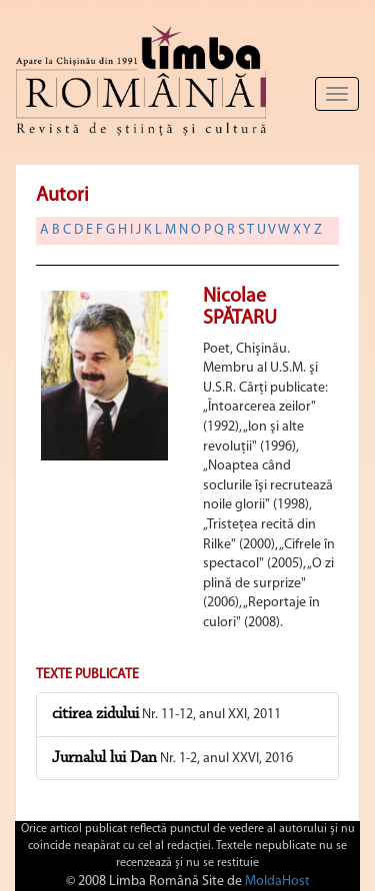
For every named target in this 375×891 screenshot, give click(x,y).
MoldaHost (277, 881)
